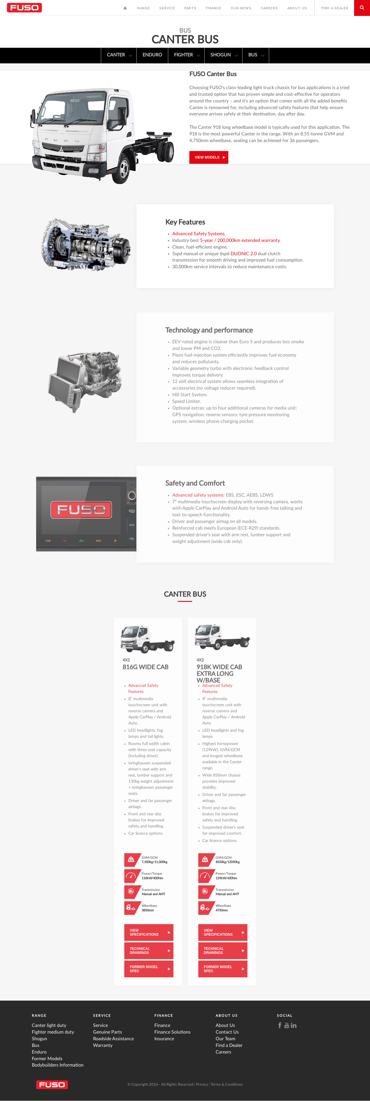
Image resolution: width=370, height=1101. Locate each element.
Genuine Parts (107, 1032)
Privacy (202, 1085)
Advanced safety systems (197, 499)
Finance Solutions (172, 1032)
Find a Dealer (335, 8)
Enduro (152, 55)
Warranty (102, 1045)
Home (125, 10)
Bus (256, 56)
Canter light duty (49, 1025)
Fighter (187, 56)
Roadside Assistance (113, 1038)
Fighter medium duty (53, 1032)
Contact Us (227, 1032)
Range (143, 8)
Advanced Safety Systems (198, 233)
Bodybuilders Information (58, 1065)
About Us (297, 8)
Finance (213, 8)
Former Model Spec (144, 973)
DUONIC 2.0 (244, 253)
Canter (119, 56)
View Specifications (144, 936)
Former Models (47, 1058)
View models (207, 157)
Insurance (164, 1038)
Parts (190, 8)
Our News (241, 8)
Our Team (225, 1038)
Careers (269, 8)
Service (167, 8)
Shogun (224, 56)
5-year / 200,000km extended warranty (240, 240)
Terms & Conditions (227, 1085)
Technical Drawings (140, 955)
